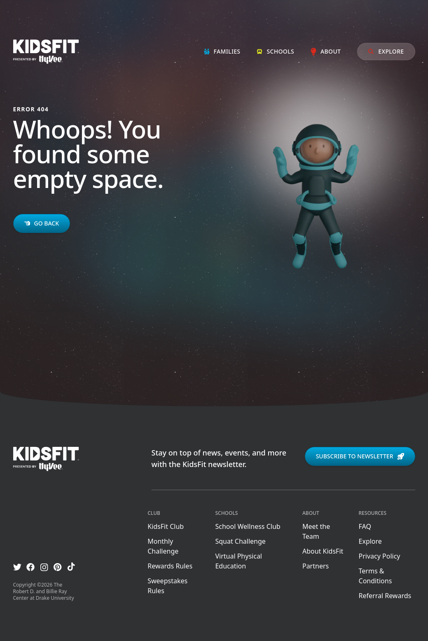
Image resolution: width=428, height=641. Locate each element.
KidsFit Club (165, 526)
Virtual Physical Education (238, 561)
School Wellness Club (247, 526)
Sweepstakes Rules (167, 585)
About (326, 51)
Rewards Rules (169, 566)
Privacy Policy (379, 556)
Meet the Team (316, 531)
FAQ (365, 526)
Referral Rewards (385, 595)
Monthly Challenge (162, 546)
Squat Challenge (240, 541)
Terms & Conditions (375, 575)
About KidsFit (322, 551)
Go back (41, 223)
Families (222, 51)
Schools (275, 51)
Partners (315, 566)
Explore (386, 51)
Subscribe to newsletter (360, 456)
